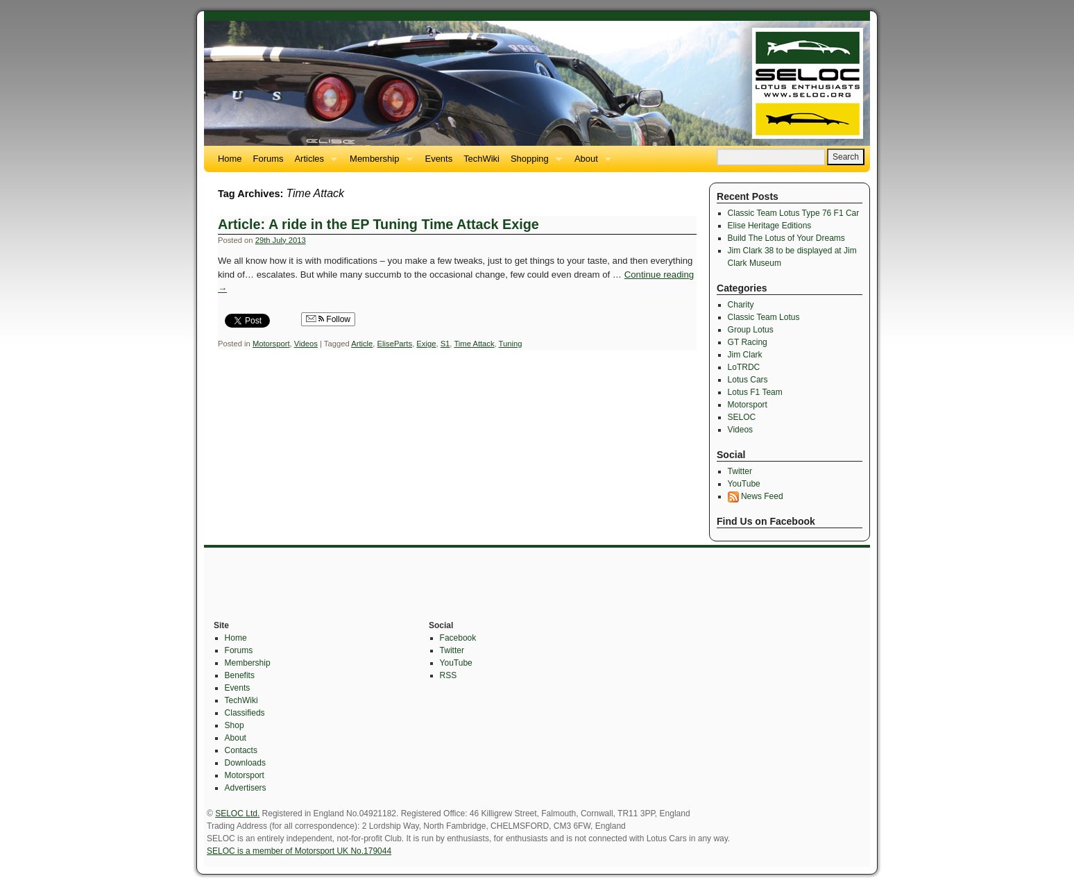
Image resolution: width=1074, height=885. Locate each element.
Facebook (458, 638)
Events (439, 158)
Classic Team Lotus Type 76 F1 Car (794, 213)
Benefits (240, 675)
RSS (448, 675)
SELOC (742, 417)
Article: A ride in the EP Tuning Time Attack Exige (378, 224)
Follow (328, 319)
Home (230, 158)
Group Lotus (751, 330)
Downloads (245, 763)
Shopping (533, 162)
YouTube (744, 484)
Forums (268, 158)
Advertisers (245, 788)
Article (362, 343)
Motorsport (271, 343)
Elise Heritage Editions (770, 225)
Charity (741, 305)
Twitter (740, 471)
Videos (306, 343)
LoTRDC (744, 367)
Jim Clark (745, 355)
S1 (445, 343)
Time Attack (474, 343)
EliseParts (395, 343)
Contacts (241, 750)
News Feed (755, 496)
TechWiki (481, 158)
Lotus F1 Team (755, 392)
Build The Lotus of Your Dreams (786, 238)
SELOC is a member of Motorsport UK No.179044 (299, 851)
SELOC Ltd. (237, 813)
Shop (234, 725)
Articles (313, 162)
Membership (378, 162)
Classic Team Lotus (764, 317)
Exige (426, 343)
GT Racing (747, 342)
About (590, 162)
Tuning (510, 343)
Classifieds (245, 713)
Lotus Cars (748, 380)
